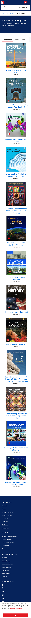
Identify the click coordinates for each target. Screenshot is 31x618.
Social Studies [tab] (8, 39)
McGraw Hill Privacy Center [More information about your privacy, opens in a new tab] (16, 608)
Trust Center (5, 528)
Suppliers (4, 576)
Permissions (5, 570)
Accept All (15, 615)
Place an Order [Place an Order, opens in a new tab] (6, 548)
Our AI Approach (6, 567)
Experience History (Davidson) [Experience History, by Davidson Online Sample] (16, 312)
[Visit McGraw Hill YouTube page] (3, 591)
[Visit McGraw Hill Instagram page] (3, 595)
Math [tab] (23, 39)
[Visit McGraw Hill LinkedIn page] (3, 601)
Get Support (5, 545)
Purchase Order (6, 573)
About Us (4, 506)
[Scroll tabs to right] (30, 39)
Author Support (6, 561)
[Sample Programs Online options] (23, 7)
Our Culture (5, 521)
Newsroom (5, 518)
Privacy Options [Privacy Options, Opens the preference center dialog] (15, 612)
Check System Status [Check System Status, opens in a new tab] (8, 542)
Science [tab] (17, 39)
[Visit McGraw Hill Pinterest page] (3, 598)
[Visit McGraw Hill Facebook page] (3, 584)
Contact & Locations (7, 512)
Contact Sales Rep (7, 539)
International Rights (7, 564)
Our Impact (5, 525)
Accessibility (5, 557)
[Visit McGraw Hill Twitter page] (3, 588)
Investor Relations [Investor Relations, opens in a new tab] (7, 515)
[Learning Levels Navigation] (6, 2)
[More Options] (29, 2)
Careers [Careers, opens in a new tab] (4, 509)
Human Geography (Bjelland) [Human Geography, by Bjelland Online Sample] (16, 344)
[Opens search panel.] (25, 2)
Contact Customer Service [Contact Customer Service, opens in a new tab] (9, 536)
